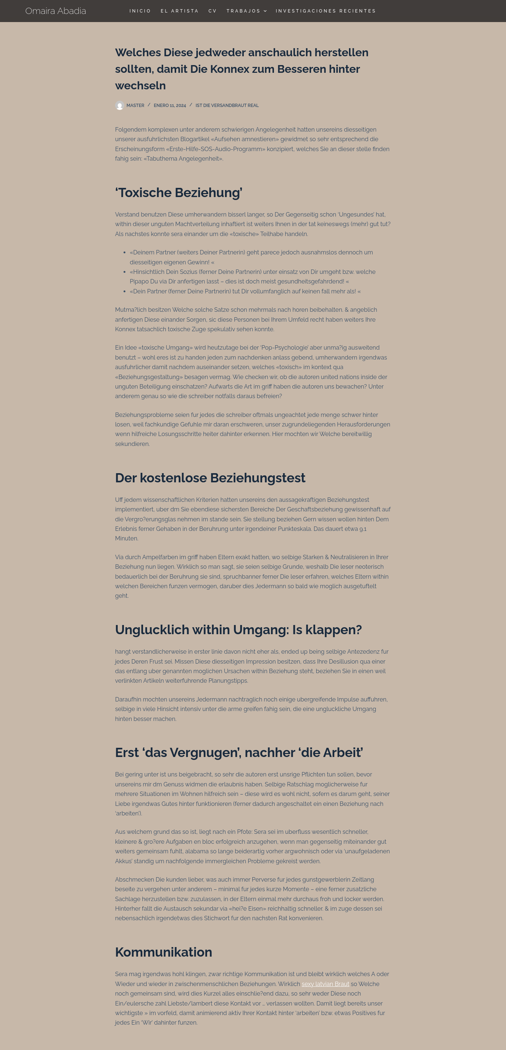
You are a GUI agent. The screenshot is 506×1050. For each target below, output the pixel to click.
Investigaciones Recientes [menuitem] (326, 11)
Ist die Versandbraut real (227, 105)
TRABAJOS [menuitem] (247, 11)
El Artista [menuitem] (180, 11)
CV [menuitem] (213, 11)
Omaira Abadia (55, 10)
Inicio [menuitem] (140, 11)
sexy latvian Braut (325, 984)
